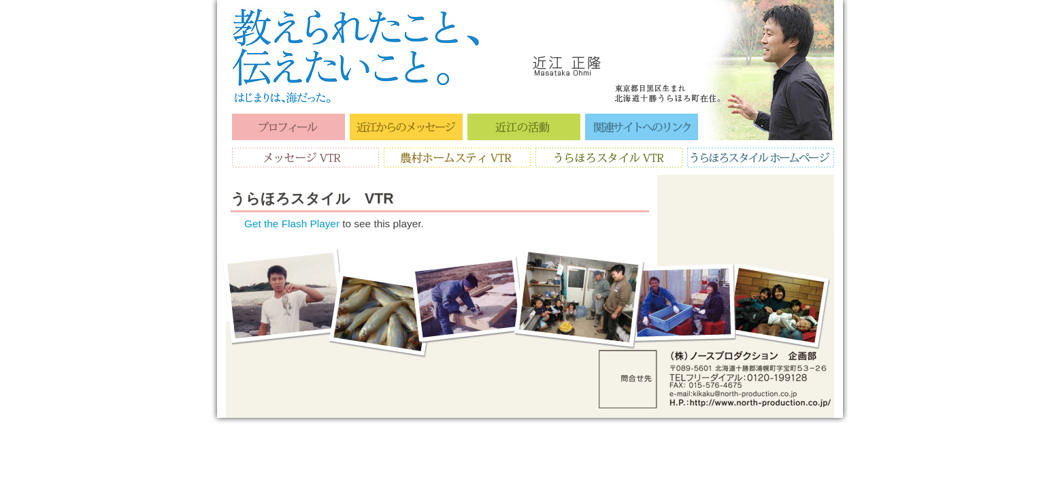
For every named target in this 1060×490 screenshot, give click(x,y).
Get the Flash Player (291, 223)
